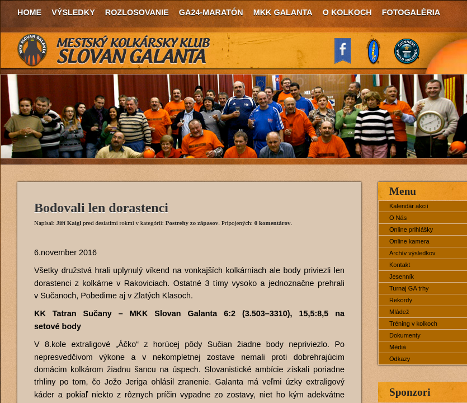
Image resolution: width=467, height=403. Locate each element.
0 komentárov (272, 222)
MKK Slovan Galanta (114, 50)
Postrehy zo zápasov (192, 222)
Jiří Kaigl (68, 222)
